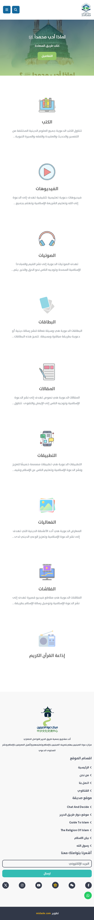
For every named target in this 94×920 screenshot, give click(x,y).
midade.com (43, 913)
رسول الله (84, 845)
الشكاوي (84, 790)
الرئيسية (85, 767)
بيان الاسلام (83, 838)
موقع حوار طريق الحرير (75, 814)
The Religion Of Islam (76, 830)
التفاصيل (47, 56)
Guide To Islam (80, 822)
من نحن (86, 775)
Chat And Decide (79, 807)
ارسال (47, 873)
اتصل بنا (85, 783)
